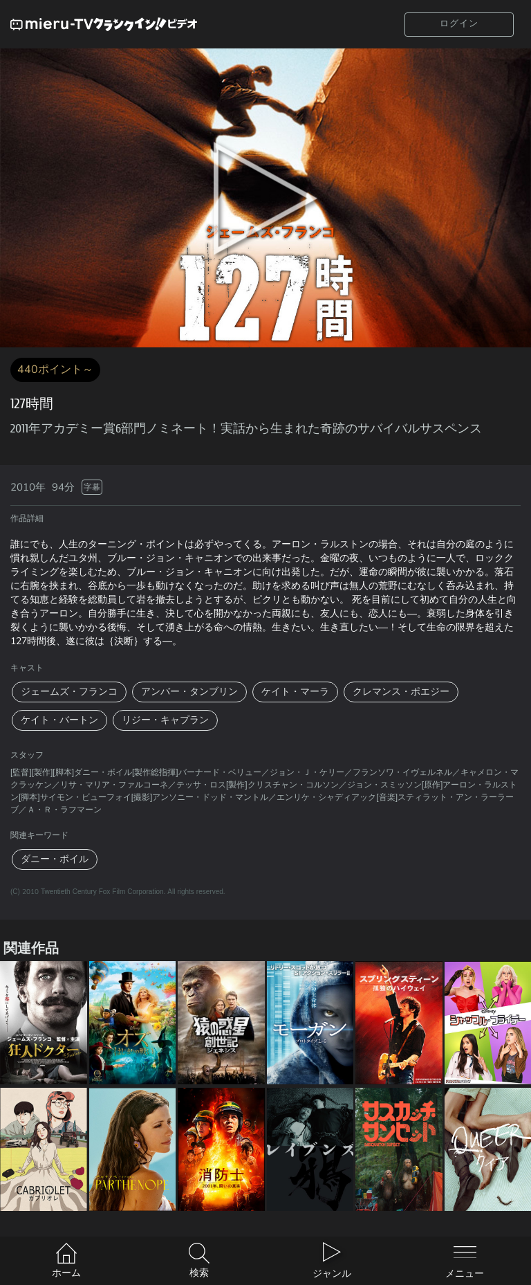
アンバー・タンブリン (189, 691)
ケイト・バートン (59, 720)
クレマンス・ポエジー (401, 691)
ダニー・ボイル (54, 859)
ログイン (459, 23)
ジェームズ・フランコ (69, 691)
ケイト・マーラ (295, 691)
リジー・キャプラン (165, 720)
